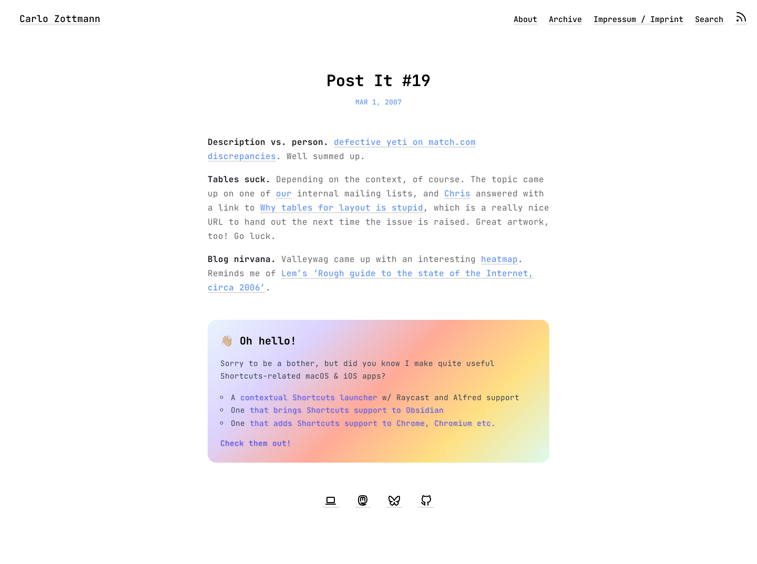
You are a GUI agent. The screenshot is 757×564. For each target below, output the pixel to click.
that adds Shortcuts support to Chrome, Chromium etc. (373, 423)
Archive (565, 19)
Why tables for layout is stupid (341, 207)
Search (709, 19)
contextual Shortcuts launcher (308, 397)
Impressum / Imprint (638, 19)
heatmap (499, 259)
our (284, 193)
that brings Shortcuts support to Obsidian (347, 410)
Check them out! (255, 443)
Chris (457, 193)
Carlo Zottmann (59, 19)
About (525, 19)
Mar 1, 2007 (378, 102)
